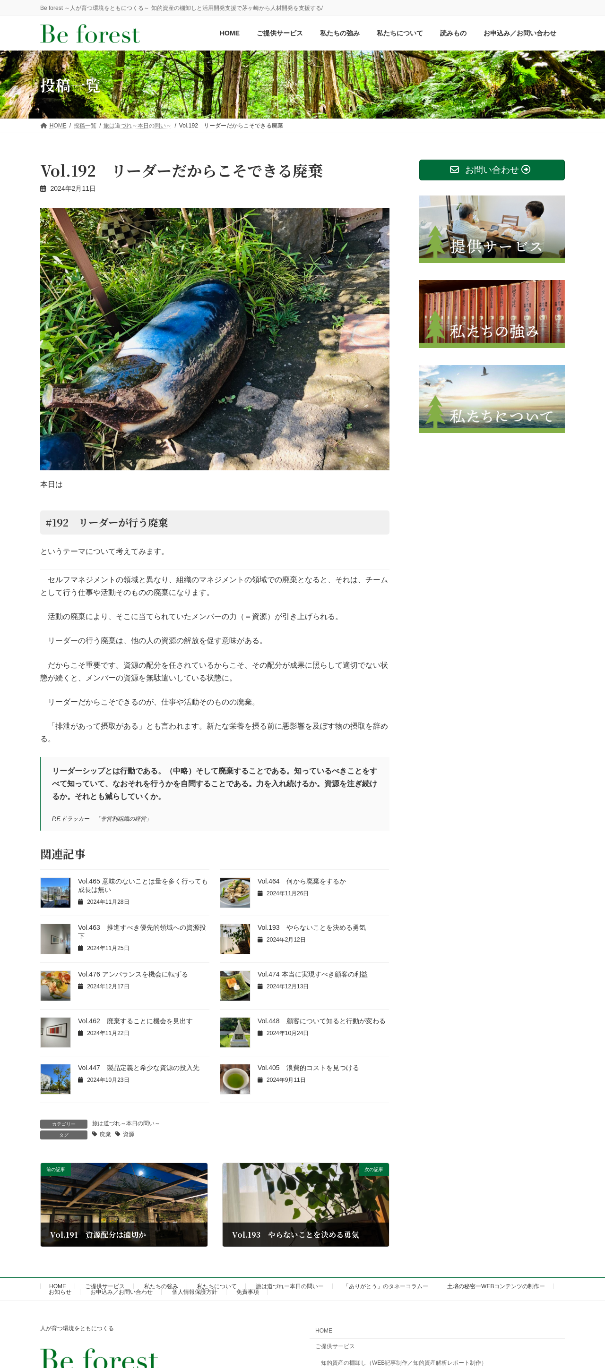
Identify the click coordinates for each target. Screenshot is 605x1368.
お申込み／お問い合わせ (121, 1292)
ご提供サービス (105, 1286)
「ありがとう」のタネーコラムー (385, 1286)
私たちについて (217, 1286)
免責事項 (247, 1292)
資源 (128, 1134)
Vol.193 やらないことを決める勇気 (312, 927)
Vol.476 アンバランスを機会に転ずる (133, 974)
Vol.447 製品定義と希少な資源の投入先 (138, 1067)
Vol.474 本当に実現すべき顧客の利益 (313, 974)
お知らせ (60, 1292)
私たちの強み (161, 1286)
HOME (57, 1286)
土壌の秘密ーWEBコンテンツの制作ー (496, 1286)
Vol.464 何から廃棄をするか (302, 881)
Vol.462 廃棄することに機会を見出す (135, 1021)
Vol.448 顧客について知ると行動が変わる (322, 1021)
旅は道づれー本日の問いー (290, 1286)
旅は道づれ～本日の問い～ (126, 1123)
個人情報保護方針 (194, 1292)
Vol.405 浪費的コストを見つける (312, 1067)
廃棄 (105, 1134)
